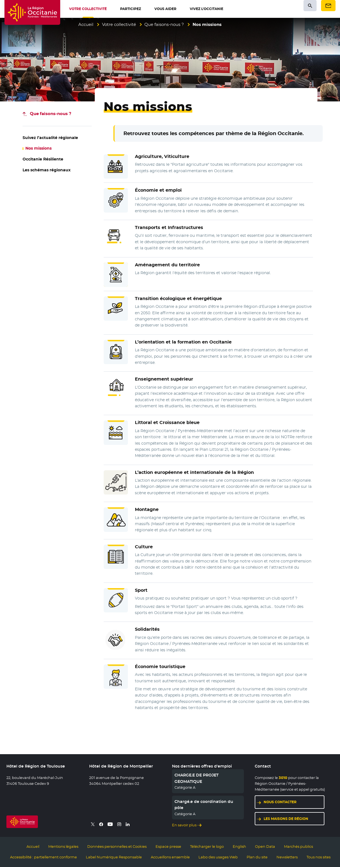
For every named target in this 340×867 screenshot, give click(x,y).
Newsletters (287, 857)
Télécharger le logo (207, 846)
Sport (141, 590)
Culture (144, 546)
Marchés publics (298, 846)
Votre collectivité (119, 24)
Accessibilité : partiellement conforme (43, 857)
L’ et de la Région (194, 472)
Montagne (147, 509)
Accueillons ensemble (170, 857)
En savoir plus (184, 825)
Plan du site (257, 857)
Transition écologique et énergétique (178, 298)
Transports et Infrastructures (169, 227)
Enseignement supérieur (164, 379)
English (239, 846)
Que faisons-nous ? (164, 24)
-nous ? (50, 113)
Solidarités (147, 629)
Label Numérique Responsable (114, 857)
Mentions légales (63, 846)
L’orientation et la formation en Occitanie (183, 342)
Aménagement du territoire (167, 264)
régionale (50, 137)
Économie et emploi (158, 190)
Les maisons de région (286, 819)
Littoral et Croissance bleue (167, 422)
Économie (160, 666)
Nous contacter (280, 802)
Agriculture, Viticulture (162, 156)
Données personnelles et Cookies (117, 846)
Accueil (85, 24)
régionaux (47, 169)
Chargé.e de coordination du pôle (203, 804)
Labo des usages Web (218, 857)
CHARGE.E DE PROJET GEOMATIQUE (196, 778)
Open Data (265, 846)
